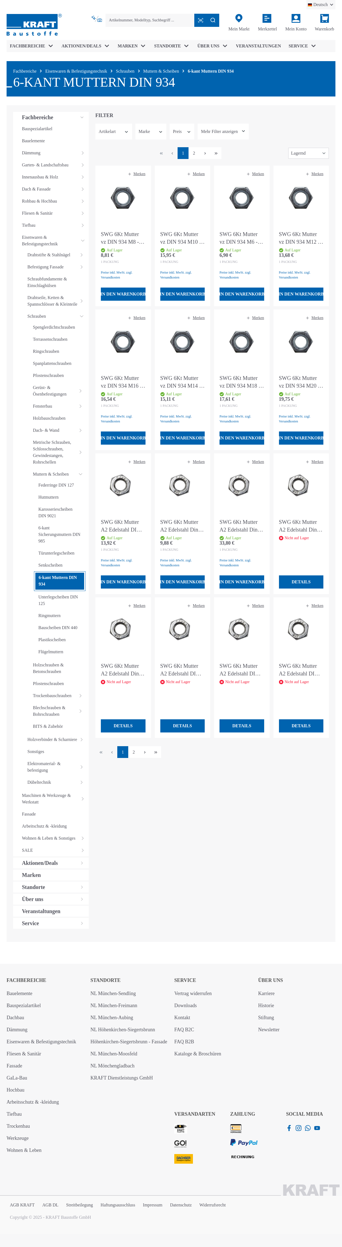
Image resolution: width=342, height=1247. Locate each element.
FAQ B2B (184, 1041)
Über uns (270, 980)
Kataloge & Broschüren (197, 1053)
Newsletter (269, 1029)
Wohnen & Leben (24, 1150)
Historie (266, 1005)
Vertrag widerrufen (193, 993)
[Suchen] (213, 20)
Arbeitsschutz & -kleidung (33, 1102)
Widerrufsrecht (213, 1205)
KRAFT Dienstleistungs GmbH (121, 1078)
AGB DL (50, 1205)
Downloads (185, 1005)
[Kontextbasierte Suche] (97, 19)
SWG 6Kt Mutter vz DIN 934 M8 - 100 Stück (120, 238)
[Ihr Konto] (296, 23)
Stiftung (266, 1017)
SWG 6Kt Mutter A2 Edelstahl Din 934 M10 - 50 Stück (241, 526)
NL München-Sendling (113, 993)
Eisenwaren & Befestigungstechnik (41, 1041)
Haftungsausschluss (118, 1205)
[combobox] (150, 20)
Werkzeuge (18, 1138)
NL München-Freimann (113, 1005)
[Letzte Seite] (215, 153)
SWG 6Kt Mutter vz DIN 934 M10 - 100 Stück (180, 238)
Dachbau (15, 1017)
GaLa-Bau (17, 1078)
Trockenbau (18, 1126)
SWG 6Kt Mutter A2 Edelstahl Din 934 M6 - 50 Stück (180, 526)
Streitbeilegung (79, 1205)
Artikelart (114, 131)
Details (301, 582)
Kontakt (182, 1017)
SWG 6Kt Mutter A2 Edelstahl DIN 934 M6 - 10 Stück (180, 670)
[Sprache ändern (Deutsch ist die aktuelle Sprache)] (320, 4)
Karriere (266, 993)
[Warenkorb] (324, 23)
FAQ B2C (184, 1029)
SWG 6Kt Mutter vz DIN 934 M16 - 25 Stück (121, 382)
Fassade (14, 1066)
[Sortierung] (308, 153)
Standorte (105, 980)
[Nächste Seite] (205, 153)
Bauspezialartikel (24, 1005)
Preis (182, 131)
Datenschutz (181, 1205)
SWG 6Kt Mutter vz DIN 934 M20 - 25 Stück (299, 382)
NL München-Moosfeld (113, 1053)
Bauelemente (19, 993)
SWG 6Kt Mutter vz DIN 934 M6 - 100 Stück (239, 238)
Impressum (152, 1205)
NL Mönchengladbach (112, 1066)
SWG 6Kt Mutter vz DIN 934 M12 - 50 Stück (299, 238)
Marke (151, 131)
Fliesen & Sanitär (24, 1053)
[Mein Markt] (239, 23)
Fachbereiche (26, 980)
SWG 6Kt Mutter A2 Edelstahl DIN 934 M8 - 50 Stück (121, 526)
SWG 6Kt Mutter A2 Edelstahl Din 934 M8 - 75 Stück (299, 526)
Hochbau (15, 1090)
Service (185, 980)
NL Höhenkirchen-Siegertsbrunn (122, 1029)
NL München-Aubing (111, 1017)
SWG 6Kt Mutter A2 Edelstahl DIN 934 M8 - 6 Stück (239, 670)
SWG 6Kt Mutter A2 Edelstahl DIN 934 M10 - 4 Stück (299, 670)
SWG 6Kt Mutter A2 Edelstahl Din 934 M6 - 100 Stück (123, 670)
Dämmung (17, 1029)
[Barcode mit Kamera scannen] (200, 20)
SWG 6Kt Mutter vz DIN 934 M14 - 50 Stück (180, 382)
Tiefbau (14, 1114)
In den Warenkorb (123, 294)
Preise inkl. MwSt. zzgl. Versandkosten (116, 275)
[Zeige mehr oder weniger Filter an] (223, 132)
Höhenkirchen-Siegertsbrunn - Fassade (128, 1041)
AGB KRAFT (22, 1205)
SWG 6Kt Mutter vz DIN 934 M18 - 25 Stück (240, 382)
